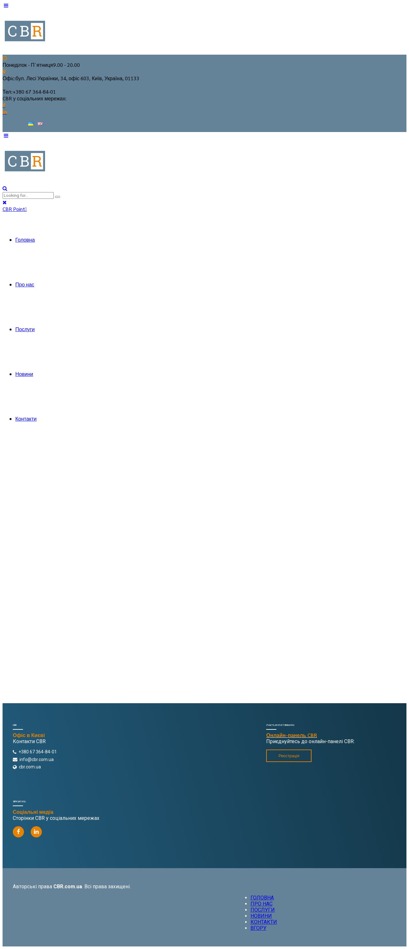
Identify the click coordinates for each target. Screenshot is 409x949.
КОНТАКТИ (264, 922)
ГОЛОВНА (262, 898)
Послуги (25, 329)
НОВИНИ (261, 916)
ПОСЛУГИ (263, 910)
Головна (25, 239)
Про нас (24, 284)
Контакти (26, 418)
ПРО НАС (262, 904)
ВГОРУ (258, 928)
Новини (24, 373)
